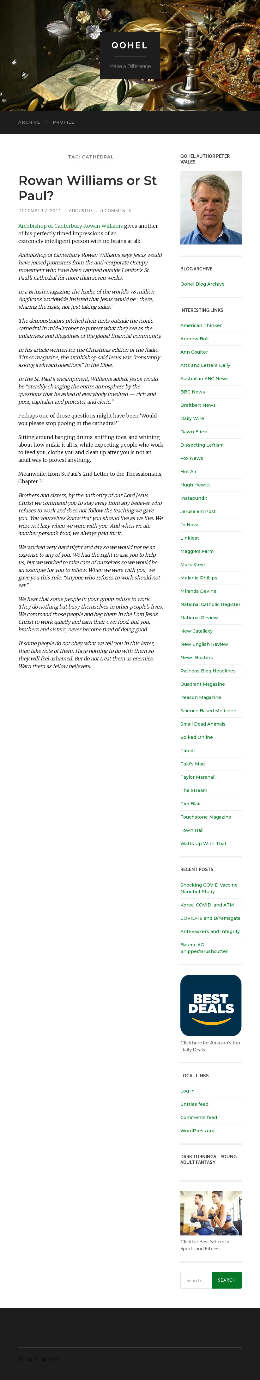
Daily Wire (192, 418)
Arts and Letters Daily (205, 365)
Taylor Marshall (197, 777)
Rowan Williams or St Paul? (87, 188)
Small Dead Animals (203, 724)
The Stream (193, 790)
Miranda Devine (198, 591)
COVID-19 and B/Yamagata (211, 918)
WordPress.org (197, 1131)
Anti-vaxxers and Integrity (210, 931)
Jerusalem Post (198, 511)
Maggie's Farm (197, 551)
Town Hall (191, 830)
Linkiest (189, 538)
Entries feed (194, 1104)
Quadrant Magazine (202, 684)
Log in (187, 1091)
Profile (63, 122)
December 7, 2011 (39, 210)
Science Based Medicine (208, 711)
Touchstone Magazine (205, 817)
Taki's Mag (192, 764)
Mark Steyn (193, 564)
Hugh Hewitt (195, 485)
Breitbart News (198, 405)
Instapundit (193, 498)
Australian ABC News (204, 378)
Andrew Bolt (194, 339)
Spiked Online (196, 737)
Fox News (191, 458)
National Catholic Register (210, 604)
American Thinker (201, 325)
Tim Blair (190, 804)
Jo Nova (189, 525)
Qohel (130, 45)
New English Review (204, 644)
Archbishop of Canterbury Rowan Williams (70, 226)
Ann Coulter (194, 352)
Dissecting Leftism (202, 445)
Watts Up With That (203, 843)
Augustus (81, 210)
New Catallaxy (196, 631)
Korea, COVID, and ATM (207, 905)
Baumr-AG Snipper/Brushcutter (204, 948)
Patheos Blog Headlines (208, 671)
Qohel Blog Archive (202, 284)
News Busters (196, 657)
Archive (29, 122)
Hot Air (188, 471)
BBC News (192, 392)
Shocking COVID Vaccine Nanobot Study (209, 888)
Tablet (187, 750)
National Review (199, 618)
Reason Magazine (200, 697)
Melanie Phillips (198, 578)
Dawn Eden (193, 432)
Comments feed (198, 1117)
